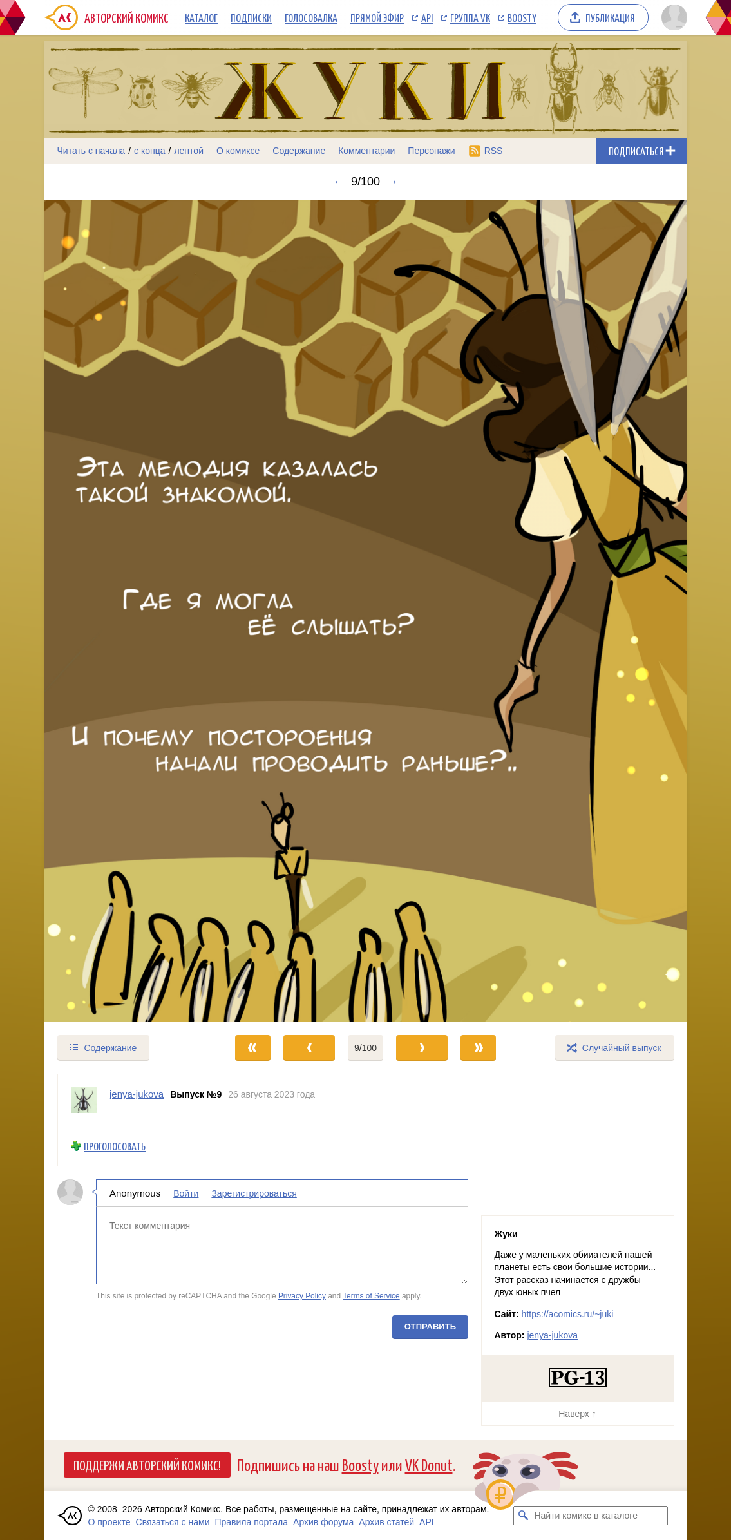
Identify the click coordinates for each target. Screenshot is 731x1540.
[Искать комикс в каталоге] (523, 1516)
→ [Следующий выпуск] (392, 181)
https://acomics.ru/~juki (568, 1314)
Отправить (429, 1326)
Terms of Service (371, 1296)
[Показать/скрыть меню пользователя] (672, 17)
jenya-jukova (552, 1335)
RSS (493, 151)
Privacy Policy (301, 1296)
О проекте (109, 1522)
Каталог (201, 17)
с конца (150, 151)
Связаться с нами (173, 1522)
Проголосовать (115, 1146)
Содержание (298, 151)
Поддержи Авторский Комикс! (147, 1464)
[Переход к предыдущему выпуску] (124, 611)
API (427, 17)
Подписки (251, 17)
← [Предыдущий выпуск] (339, 181)
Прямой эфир (377, 17)
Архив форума (323, 1522)
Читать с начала (91, 151)
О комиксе (238, 151)
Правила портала (251, 1522)
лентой (189, 151)
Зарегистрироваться (253, 1193)
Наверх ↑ (577, 1414)
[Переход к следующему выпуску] (365, 611)
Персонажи (431, 151)
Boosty (522, 17)
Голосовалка (311, 17)
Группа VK (470, 17)
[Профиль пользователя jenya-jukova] (84, 1100)
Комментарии (366, 151)
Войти (185, 1193)
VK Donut (429, 1464)
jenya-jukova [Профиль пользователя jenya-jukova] (136, 1093)
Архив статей (386, 1522)
